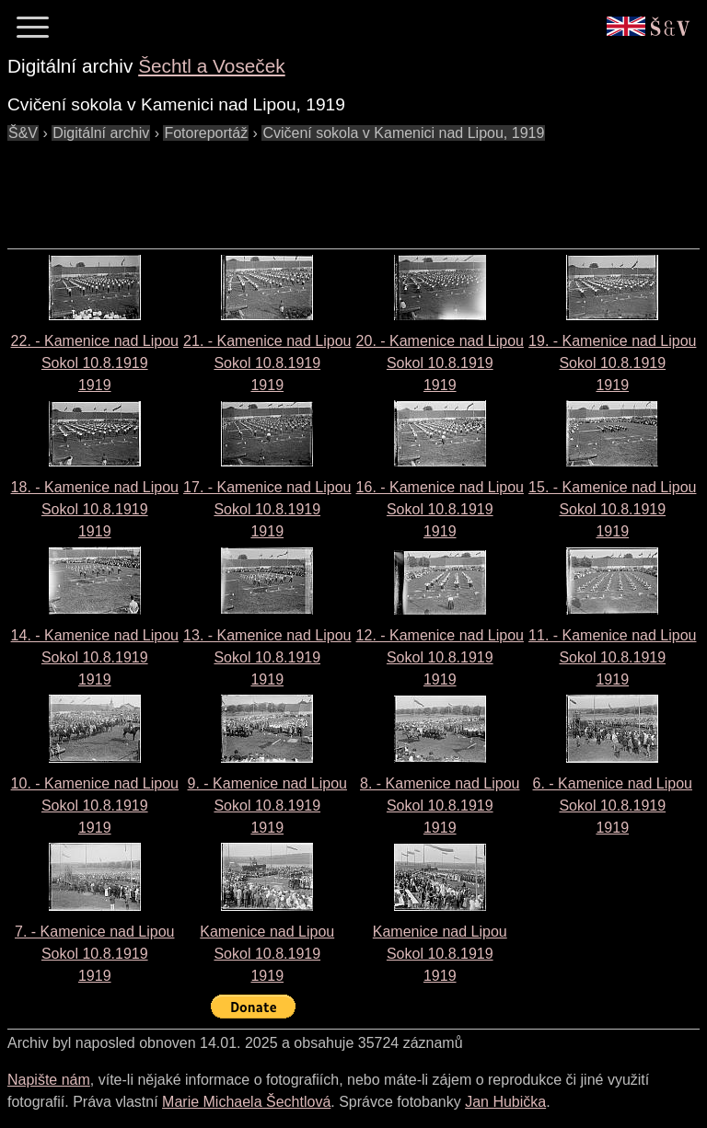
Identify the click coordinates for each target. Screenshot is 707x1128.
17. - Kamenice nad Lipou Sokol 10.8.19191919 (267, 509)
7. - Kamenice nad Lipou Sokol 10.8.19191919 (94, 954)
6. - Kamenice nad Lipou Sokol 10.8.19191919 (612, 805)
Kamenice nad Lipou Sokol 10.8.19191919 (267, 954)
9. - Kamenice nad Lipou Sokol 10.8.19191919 (267, 805)
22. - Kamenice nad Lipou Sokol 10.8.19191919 (95, 363)
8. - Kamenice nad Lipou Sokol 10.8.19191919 (439, 805)
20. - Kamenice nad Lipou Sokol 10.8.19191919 (440, 363)
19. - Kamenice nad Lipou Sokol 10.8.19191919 (612, 363)
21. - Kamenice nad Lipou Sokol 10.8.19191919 (267, 363)
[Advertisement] (342, 185)
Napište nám (48, 1080)
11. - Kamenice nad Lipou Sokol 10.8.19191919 (612, 657)
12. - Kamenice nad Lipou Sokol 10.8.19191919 (440, 657)
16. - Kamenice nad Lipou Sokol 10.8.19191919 (440, 509)
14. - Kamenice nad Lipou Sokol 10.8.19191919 (95, 657)
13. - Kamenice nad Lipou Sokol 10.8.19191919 (267, 657)
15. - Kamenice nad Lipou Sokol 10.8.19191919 (612, 509)
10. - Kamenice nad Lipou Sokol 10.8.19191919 (95, 805)
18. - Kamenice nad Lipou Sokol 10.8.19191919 (95, 509)
